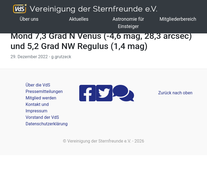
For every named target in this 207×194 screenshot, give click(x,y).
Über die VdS (38, 85)
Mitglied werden (41, 98)
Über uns (29, 19)
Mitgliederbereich (178, 19)
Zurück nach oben (175, 92)
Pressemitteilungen (44, 91)
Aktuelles (78, 19)
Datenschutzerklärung (47, 123)
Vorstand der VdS (42, 117)
